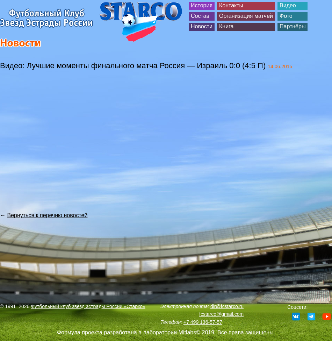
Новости (201, 26)
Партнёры (292, 26)
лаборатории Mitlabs (169, 332)
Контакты (231, 5)
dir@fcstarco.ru (227, 306)
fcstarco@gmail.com (221, 314)
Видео (288, 5)
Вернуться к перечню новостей (47, 215)
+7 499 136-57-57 (202, 322)
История (201, 5)
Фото (286, 16)
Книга (226, 26)
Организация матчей (246, 16)
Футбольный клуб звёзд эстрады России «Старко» (88, 306)
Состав (200, 16)
